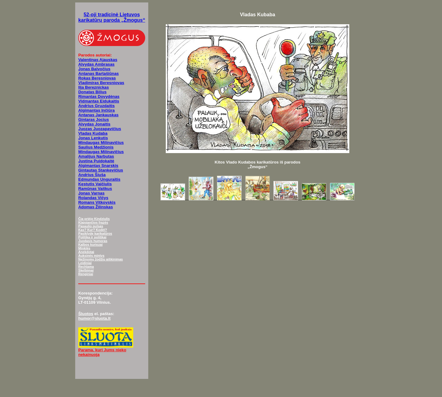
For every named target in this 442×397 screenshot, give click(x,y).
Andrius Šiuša (92, 174)
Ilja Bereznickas (93, 87)
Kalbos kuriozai (90, 244)
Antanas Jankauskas (98, 115)
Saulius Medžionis (96, 147)
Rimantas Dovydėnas (98, 96)
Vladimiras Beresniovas (101, 82)
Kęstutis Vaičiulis (95, 184)
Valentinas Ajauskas (97, 59)
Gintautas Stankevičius (100, 170)
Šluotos (85, 313)
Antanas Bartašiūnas (98, 73)
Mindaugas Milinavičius (101, 142)
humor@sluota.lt (94, 318)
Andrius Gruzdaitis (96, 105)
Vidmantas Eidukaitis (98, 101)
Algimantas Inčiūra (96, 110)
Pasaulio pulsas (90, 226)
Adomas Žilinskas (95, 207)
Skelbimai (86, 270)
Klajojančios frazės (93, 222)
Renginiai (85, 274)
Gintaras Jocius (93, 119)
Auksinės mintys (91, 255)
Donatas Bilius (92, 92)
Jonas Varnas (91, 193)
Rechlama (86, 266)
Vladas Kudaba (92, 133)
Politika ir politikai (92, 237)
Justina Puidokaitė (96, 161)
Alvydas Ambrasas (96, 64)
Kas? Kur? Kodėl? (92, 230)
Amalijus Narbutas (96, 156)
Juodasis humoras (92, 241)
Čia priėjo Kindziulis (94, 219)
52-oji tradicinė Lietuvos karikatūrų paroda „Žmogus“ (111, 17)
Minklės (84, 248)
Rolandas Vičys (93, 197)
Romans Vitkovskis (96, 202)
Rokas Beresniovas (97, 78)
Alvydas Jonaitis (94, 124)
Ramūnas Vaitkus (95, 188)
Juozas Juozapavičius (99, 128)
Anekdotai (86, 252)
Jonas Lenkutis (93, 138)
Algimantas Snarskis (98, 165)
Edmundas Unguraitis (99, 179)
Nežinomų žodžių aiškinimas (100, 259)
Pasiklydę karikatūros (95, 233)
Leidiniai (84, 263)
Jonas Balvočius (94, 69)
